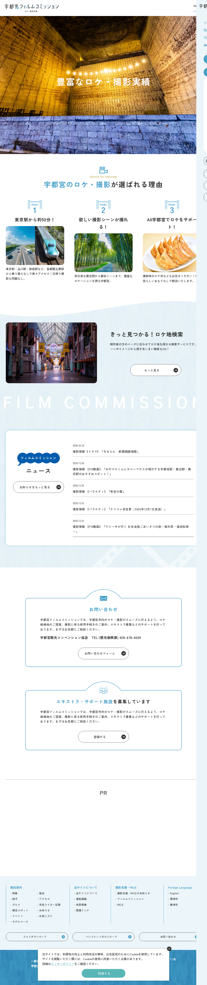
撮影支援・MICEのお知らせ (133, 893)
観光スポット (20, 910)
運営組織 (81, 899)
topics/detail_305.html (133, 526)
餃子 (15, 899)
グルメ (16, 904)
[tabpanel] (103, 85)
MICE (120, 904)
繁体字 (174, 904)
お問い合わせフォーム (100, 653)
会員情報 (81, 904)
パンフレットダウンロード (101, 936)
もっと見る (152, 370)
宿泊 (41, 893)
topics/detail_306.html (133, 505)
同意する (104, 973)
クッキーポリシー (62, 964)
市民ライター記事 (50, 904)
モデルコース (20, 921)
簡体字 (174, 899)
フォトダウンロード (35, 936)
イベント (17, 916)
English (174, 893)
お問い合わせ (168, 936)
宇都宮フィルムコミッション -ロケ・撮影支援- (31, 8)
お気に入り (46, 916)
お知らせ (44, 910)
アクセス (44, 899)
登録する (100, 737)
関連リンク (82, 910)
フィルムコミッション (130, 899)
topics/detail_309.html (133, 488)
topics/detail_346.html (133, 448)
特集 (15, 893)
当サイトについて (86, 893)
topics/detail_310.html (133, 468)
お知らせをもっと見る (35, 487)
